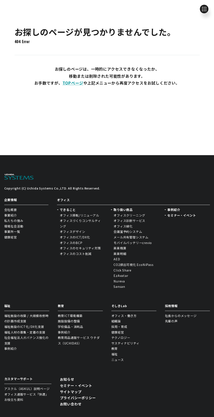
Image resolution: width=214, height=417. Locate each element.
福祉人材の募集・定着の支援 (24, 332)
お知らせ (67, 379)
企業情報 (10, 200)
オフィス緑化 (123, 226)
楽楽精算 (120, 248)
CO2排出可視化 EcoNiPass (133, 264)
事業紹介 (10, 215)
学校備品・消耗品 (70, 327)
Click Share (123, 270)
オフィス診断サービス (129, 220)
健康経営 (10, 237)
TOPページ (73, 83)
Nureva (119, 281)
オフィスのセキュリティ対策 (80, 248)
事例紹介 (173, 210)
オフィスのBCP (71, 243)
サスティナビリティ (125, 343)
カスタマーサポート (18, 379)
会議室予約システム (128, 231)
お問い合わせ (71, 403)
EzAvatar (121, 275)
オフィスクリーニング (129, 215)
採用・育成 (119, 327)
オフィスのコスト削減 (75, 254)
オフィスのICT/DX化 (75, 237)
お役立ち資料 (13, 399)
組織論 (116, 321)
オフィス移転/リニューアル (79, 215)
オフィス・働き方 (124, 316)
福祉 (7, 306)
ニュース (117, 360)
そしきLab (119, 306)
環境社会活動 (13, 226)
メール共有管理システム (131, 237)
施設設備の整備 (69, 321)
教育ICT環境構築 (70, 316)
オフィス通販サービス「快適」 (26, 394)
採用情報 (171, 306)
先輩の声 (171, 321)
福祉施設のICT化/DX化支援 (24, 327)
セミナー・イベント (181, 215)
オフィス (63, 200)
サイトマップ (71, 391)
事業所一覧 (12, 231)
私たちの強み (13, 220)
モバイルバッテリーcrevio (133, 243)
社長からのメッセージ (181, 316)
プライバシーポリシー (78, 397)
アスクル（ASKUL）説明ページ (27, 389)
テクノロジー (120, 337)
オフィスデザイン (72, 231)
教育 (61, 306)
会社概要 (10, 210)
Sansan (119, 286)
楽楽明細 (120, 254)
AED (117, 259)
